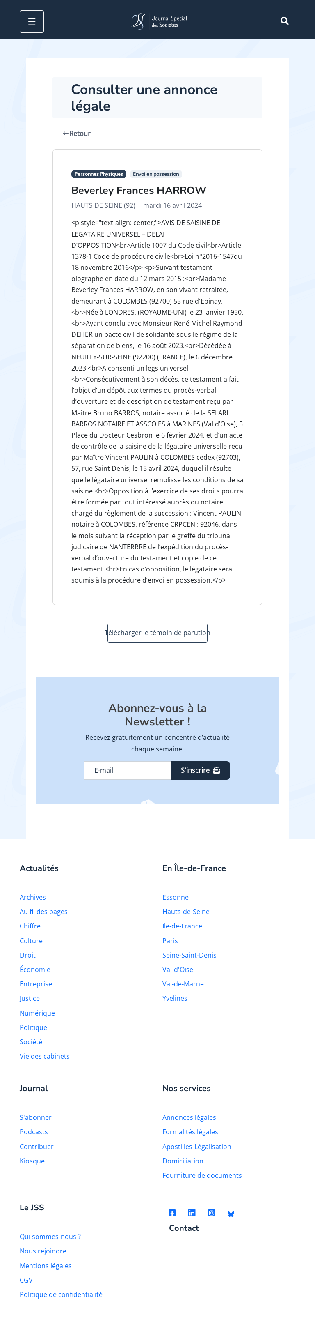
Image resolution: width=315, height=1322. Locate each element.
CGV (26, 1280)
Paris (170, 940)
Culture (31, 940)
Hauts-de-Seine (186, 911)
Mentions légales (46, 1265)
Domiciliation (182, 1160)
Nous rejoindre (43, 1250)
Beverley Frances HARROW (138, 190)
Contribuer (37, 1146)
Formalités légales (190, 1131)
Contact (184, 1228)
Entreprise (36, 983)
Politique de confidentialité (61, 1294)
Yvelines (174, 998)
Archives (33, 897)
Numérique (37, 1013)
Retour (77, 133)
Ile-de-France (182, 925)
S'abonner (36, 1117)
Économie (35, 969)
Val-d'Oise (177, 969)
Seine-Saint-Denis (189, 955)
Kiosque (32, 1160)
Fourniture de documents (202, 1175)
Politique (33, 1027)
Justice (30, 998)
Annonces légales (189, 1117)
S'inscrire (200, 770)
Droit (28, 955)
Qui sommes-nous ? (50, 1236)
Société (31, 1041)
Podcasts (34, 1131)
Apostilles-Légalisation (196, 1146)
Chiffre (30, 925)
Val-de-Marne (183, 983)
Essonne (175, 897)
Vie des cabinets (45, 1056)
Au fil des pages (44, 911)
